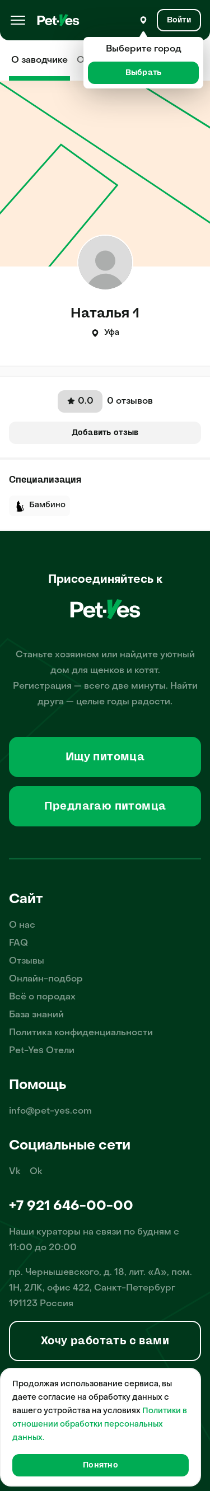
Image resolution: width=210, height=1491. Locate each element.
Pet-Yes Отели (41, 1050)
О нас (22, 925)
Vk (15, 1171)
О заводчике (39, 60)
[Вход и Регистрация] (179, 20)
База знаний (36, 1015)
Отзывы (26, 961)
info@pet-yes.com (50, 1111)
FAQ (18, 943)
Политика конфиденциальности (81, 1033)
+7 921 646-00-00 (71, 1206)
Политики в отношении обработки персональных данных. (99, 1425)
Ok (36, 1171)
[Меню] (17, 20)
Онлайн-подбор (46, 979)
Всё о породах (42, 997)
